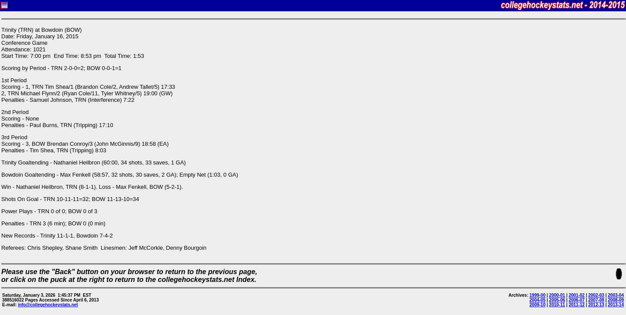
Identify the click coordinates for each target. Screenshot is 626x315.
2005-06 (557, 300)
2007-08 (596, 300)
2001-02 (577, 295)
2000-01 (557, 295)
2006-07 (577, 300)
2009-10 (537, 304)
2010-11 (557, 304)
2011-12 (577, 304)
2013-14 (616, 304)
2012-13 (596, 304)
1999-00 (537, 295)
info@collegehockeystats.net (48, 304)
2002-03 (596, 295)
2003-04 (616, 295)
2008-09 (616, 300)
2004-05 (537, 300)
